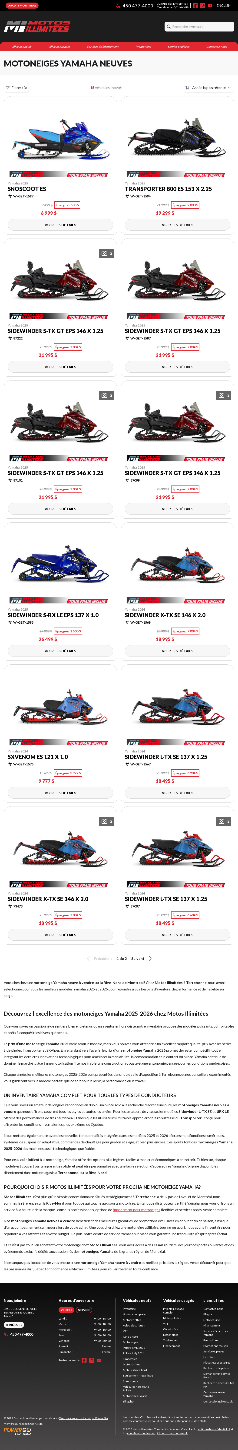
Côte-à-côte (130, 1336)
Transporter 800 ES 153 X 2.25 (168, 189)
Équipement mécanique (138, 1375)
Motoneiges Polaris (135, 1396)
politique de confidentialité (213, 1429)
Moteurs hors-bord (135, 1370)
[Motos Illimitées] (37, 27)
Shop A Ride (35, 1423)
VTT (125, 1331)
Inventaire (129, 1308)
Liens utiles (213, 1300)
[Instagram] (202, 5)
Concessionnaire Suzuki (218, 1401)
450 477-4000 (134, 5)
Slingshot (128, 1401)
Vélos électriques (134, 1325)
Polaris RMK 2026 (134, 1347)
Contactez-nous (216, 46)
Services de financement (103, 46)
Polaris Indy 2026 (133, 1353)
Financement (171, 1346)
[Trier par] (209, 87)
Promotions (143, 46)
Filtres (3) (16, 87)
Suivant (142, 958)
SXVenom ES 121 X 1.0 (38, 757)
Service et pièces (178, 46)
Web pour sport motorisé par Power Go (83, 1418)
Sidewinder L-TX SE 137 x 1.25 (166, 757)
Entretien (209, 1357)
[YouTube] (210, 5)
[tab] (66, 1310)
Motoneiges (130, 1342)
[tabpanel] (85, 1335)
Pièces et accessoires (216, 1362)
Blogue (207, 1314)
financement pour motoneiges (136, 1209)
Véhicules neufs (21, 46)
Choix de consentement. (172, 1433)
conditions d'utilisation (141, 1433)
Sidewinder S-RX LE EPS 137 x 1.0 (53, 615)
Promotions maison (215, 1346)
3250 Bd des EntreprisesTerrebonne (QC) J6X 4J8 (172, 5)
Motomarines (131, 1364)
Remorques (130, 1381)
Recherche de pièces (216, 1368)
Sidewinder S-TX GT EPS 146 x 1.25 (55, 331)
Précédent (98, 958)
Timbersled (130, 1359)
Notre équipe (211, 1320)
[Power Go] (56, 1431)
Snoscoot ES (27, 189)
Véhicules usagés (59, 46)
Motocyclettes (132, 1320)
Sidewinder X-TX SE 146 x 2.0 (165, 615)
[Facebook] (195, 5)
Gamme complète (134, 1314)
